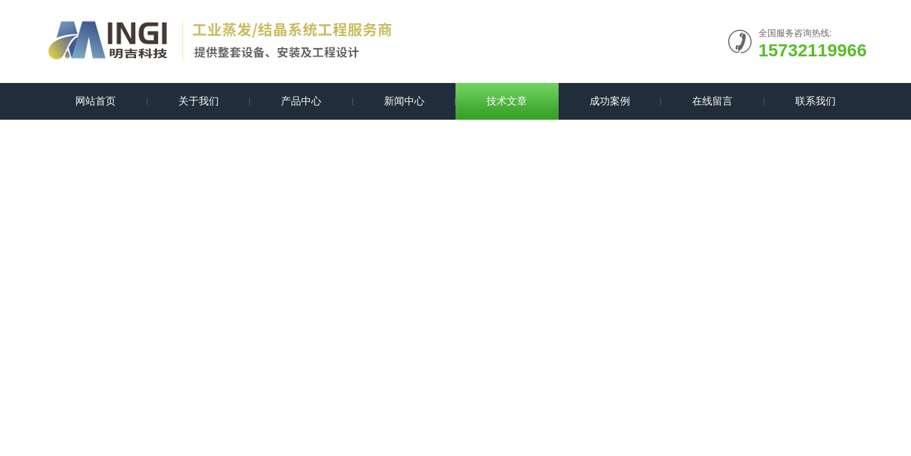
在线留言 (712, 101)
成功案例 (610, 101)
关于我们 (198, 101)
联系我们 (815, 101)
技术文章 (506, 101)
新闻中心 (404, 101)
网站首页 (95, 101)
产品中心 (301, 101)
